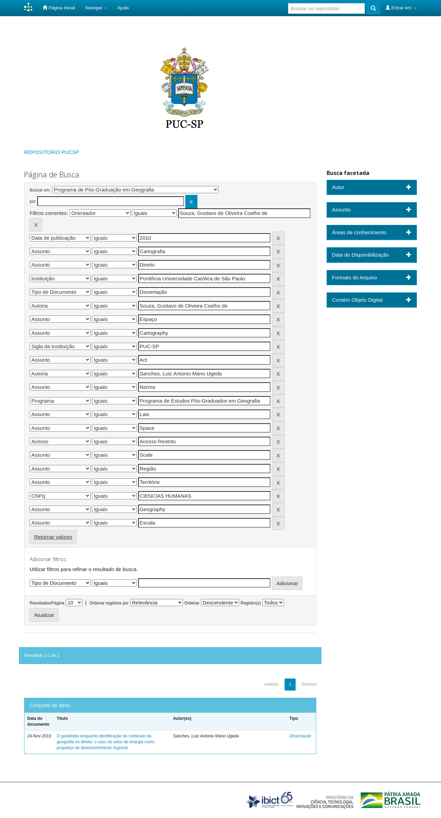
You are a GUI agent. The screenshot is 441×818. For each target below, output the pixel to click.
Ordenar (191, 603)
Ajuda (123, 7)
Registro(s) (250, 603)
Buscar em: (40, 190)
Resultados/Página (47, 603)
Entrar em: (401, 7)
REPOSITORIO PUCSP (51, 152)
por (32, 201)
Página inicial (59, 7)
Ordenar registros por (109, 603)
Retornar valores (53, 537)
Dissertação (300, 736)
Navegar (96, 7)
